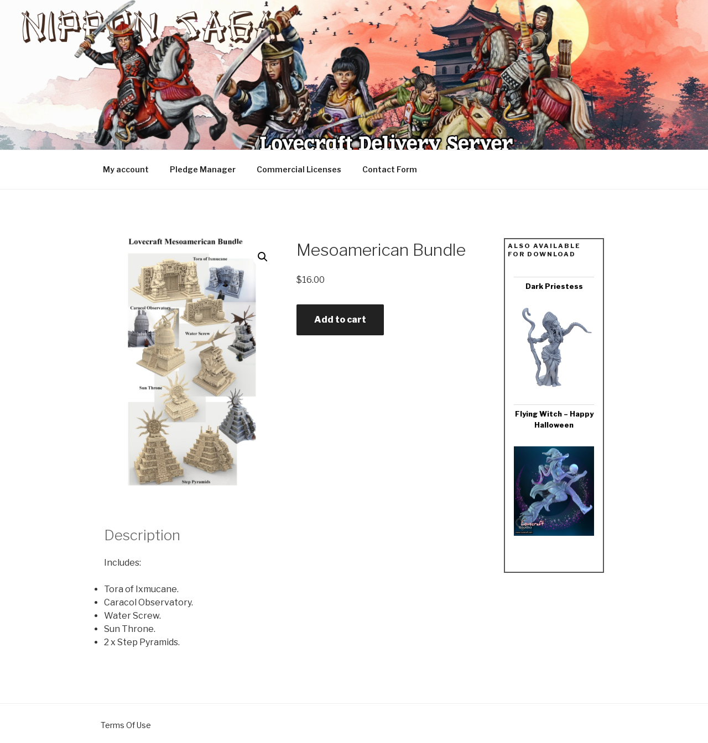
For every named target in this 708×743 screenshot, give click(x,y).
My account (126, 169)
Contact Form (389, 169)
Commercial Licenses (299, 169)
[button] (263, 257)
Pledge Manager (203, 169)
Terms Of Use (126, 725)
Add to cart (340, 319)
